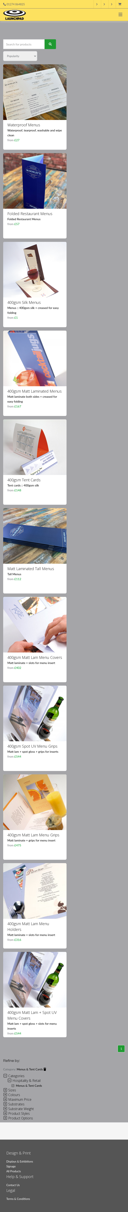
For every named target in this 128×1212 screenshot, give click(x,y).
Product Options (18, 1118)
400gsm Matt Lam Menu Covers (34, 657)
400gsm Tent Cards (24, 479)
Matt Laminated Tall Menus (30, 568)
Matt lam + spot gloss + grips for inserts (32, 751)
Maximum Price (17, 1099)
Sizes (9, 1090)
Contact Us (13, 1185)
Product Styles (16, 1113)
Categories (14, 1076)
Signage (11, 1166)
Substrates (14, 1104)
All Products (13, 1171)
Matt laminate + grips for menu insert (31, 840)
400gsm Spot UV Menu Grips (32, 746)
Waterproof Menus (23, 124)
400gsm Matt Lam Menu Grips (33, 834)
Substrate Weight (18, 1108)
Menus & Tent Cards (31, 1069)
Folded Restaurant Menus (29, 213)
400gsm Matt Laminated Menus (34, 391)
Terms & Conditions (18, 1199)
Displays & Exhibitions (19, 1161)
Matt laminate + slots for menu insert (31, 663)
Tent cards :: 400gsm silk (23, 485)
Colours (11, 1094)
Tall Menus (14, 574)
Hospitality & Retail (24, 1080)
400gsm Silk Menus (24, 302)
